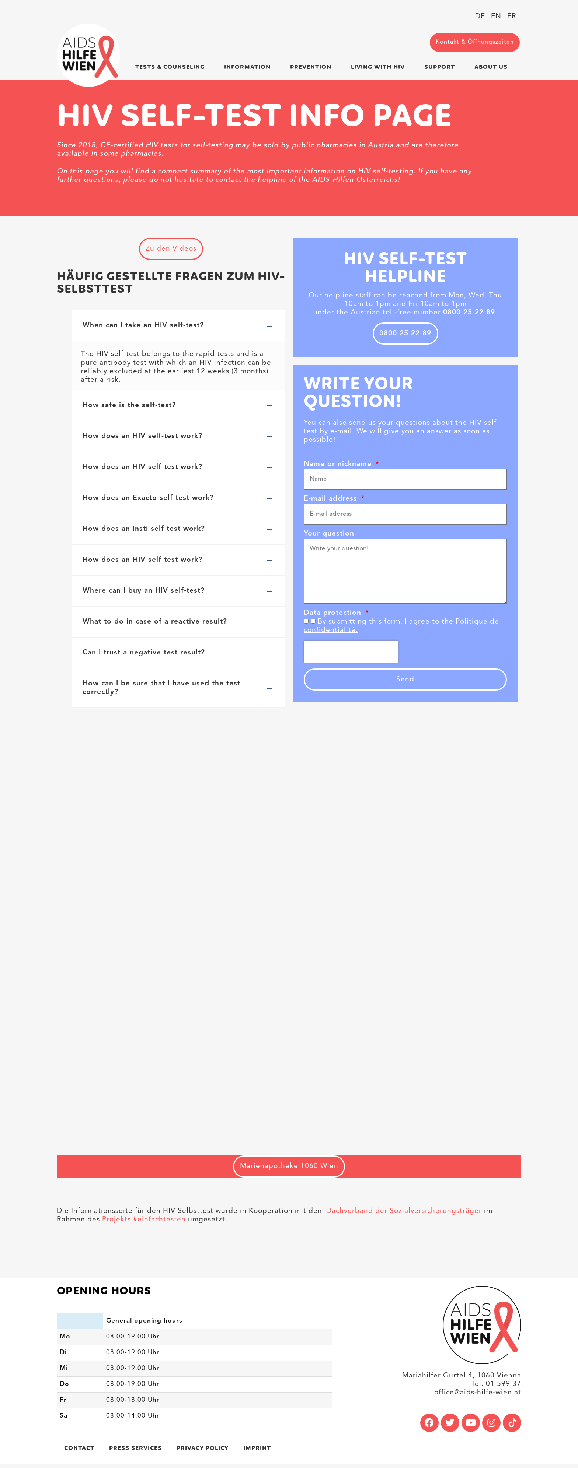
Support (441, 66)
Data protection (334, 615)
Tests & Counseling (171, 66)
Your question (329, 536)
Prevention (312, 66)
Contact (79, 1452)
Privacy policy (203, 1452)
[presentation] (351, 654)
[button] (178, 327)
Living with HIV (379, 66)
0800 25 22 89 (405, 334)
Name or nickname (339, 466)
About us (492, 66)
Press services (135, 1452)
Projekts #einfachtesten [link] (143, 1223)
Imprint (257, 1452)
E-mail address (332, 501)
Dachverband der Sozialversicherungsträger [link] (404, 1214)
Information (249, 66)
